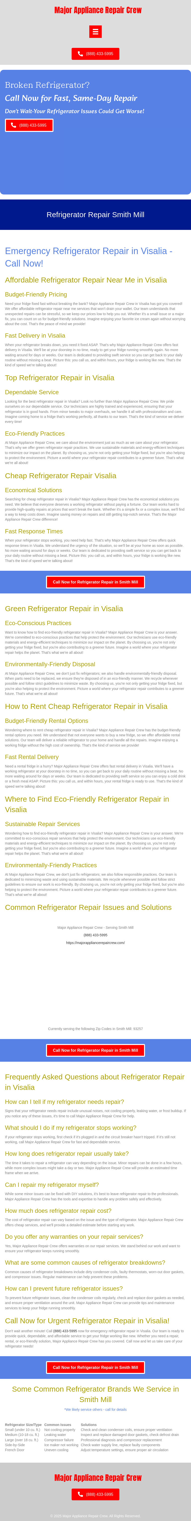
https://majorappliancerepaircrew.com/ (95, 943)
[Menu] (95, 31)
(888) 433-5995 (95, 935)
